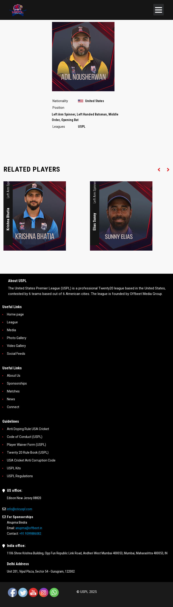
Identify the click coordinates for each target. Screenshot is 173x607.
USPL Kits (14, 468)
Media (11, 330)
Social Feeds (16, 353)
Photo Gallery (16, 338)
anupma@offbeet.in (28, 528)
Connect (13, 407)
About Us (13, 375)
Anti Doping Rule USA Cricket (28, 429)
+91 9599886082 (30, 533)
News (11, 399)
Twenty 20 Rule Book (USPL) (28, 452)
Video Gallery (16, 346)
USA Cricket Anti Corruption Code (31, 460)
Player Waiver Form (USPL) (26, 444)
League (12, 322)
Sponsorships (17, 383)
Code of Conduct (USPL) (24, 437)
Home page (15, 314)
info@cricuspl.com (19, 509)
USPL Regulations (20, 476)
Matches (13, 391)
